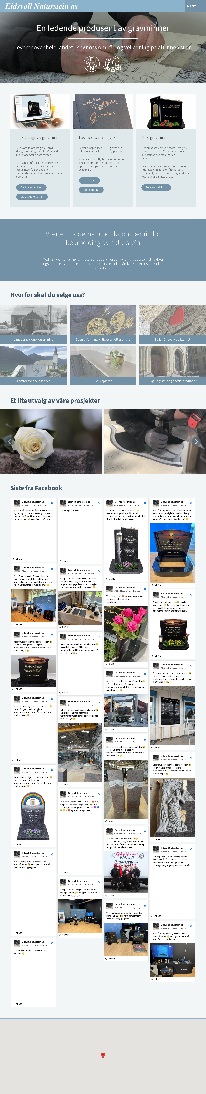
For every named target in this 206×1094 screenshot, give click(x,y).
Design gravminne (31, 188)
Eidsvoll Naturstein (41, 6)
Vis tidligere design (32, 197)
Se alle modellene (156, 188)
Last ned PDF (91, 190)
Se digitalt (89, 180)
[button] (103, 1056)
